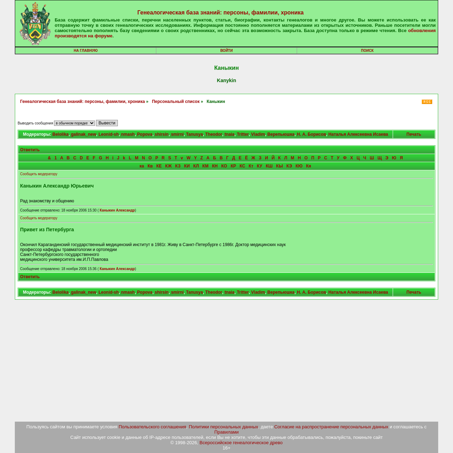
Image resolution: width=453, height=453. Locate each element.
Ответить (30, 149)
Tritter (243, 134)
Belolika (60, 134)
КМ (206, 166)
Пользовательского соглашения (152, 426)
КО (224, 166)
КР (233, 166)
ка (142, 166)
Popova (144, 134)
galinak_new (83, 134)
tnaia (229, 134)
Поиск (367, 51)
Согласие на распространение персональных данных (331, 426)
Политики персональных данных (223, 426)
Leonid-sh (108, 134)
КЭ (289, 166)
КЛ (196, 166)
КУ (259, 166)
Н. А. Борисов (311, 134)
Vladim (258, 134)
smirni (177, 134)
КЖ (168, 166)
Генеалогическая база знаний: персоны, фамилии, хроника (220, 13)
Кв (150, 166)
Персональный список (176, 101)
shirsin (162, 134)
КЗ (178, 166)
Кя (308, 166)
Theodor (213, 134)
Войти (226, 51)
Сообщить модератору (38, 174)
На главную (86, 51)
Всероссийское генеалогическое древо (241, 442)
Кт (251, 166)
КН (215, 166)
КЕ (159, 166)
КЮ (299, 166)
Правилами (227, 432)
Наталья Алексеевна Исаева (358, 134)
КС (242, 166)
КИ (187, 166)
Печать (413, 134)
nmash (128, 134)
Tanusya (194, 134)
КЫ (279, 166)
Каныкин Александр (117, 210)
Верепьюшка (281, 134)
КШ (269, 166)
